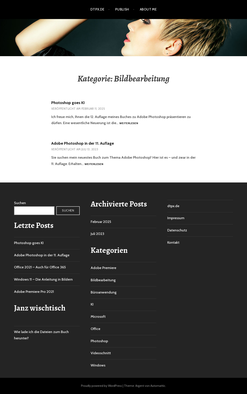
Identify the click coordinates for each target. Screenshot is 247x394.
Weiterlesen (128, 123)
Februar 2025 (101, 222)
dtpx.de (97, 9)
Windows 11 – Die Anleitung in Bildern (43, 279)
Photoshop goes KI (68, 102)
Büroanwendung (103, 292)
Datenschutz (177, 230)
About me (148, 9)
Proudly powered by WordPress (101, 386)
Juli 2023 (97, 234)
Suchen (20, 203)
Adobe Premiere (103, 268)
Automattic (157, 386)
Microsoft (98, 316)
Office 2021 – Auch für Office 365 (40, 267)
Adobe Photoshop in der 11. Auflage (82, 143)
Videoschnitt (101, 353)
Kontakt (173, 242)
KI (92, 304)
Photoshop (99, 341)
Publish (122, 9)
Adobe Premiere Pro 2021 (34, 292)
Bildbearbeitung (103, 280)
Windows (98, 365)
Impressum (175, 218)
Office (95, 329)
